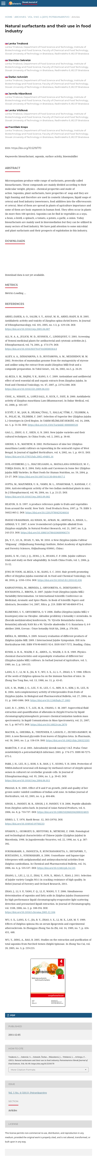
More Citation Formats (23, 1069)
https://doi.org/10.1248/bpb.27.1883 (50, 700)
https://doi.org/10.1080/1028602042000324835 (63, 812)
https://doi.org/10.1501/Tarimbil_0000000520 (53, 424)
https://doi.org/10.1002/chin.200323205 (68, 740)
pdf (12, 1015)
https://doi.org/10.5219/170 (26, 148)
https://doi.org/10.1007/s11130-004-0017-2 (42, 476)
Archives (20, 17)
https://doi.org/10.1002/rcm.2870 (48, 724)
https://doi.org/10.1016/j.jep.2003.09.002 (27, 496)
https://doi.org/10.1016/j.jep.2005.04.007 (27, 329)
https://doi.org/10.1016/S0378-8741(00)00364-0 (31, 348)
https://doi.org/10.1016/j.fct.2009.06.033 (27, 389)
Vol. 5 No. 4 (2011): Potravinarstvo (48, 17)
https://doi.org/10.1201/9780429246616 (47, 512)
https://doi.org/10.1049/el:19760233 (24, 823)
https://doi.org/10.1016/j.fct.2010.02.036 (60, 580)
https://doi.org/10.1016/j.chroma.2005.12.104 (30, 912)
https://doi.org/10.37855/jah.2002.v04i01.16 (29, 456)
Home (8, 17)
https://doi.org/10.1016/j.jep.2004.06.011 (27, 780)
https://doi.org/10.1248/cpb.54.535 (56, 867)
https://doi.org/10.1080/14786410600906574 (45, 532)
